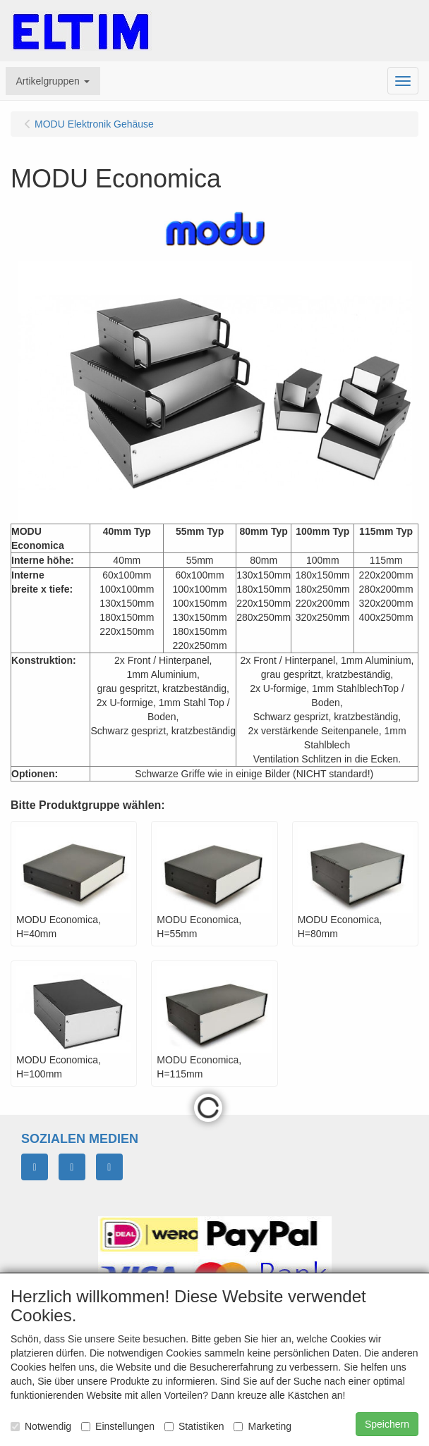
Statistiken (194, 1426)
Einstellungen (118, 1426)
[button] (53, 81)
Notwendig (41, 1426)
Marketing (262, 1426)
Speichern (387, 1424)
